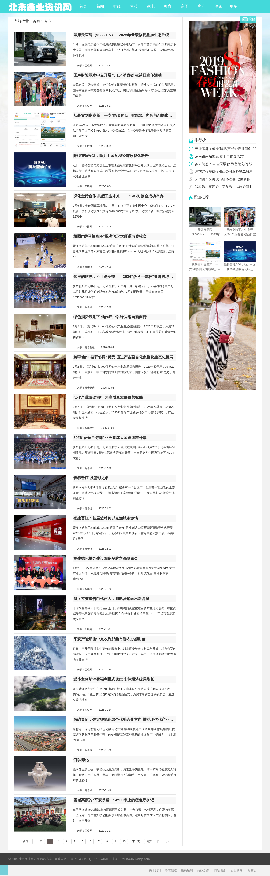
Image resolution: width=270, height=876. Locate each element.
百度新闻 (237, 870)
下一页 (136, 841)
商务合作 (203, 870)
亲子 (184, 6)
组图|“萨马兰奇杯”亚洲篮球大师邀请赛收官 (110, 236)
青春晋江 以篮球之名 (91, 478)
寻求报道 (171, 870)
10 (124, 841)
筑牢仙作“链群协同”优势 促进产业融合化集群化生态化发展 (123, 357)
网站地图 (220, 870)
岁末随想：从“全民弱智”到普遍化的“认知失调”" (230, 164)
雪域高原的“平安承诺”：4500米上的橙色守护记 (113, 800)
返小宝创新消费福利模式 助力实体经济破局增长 (113, 679)
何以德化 (81, 760)
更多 (235, 6)
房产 (201, 6)
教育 (167, 6)
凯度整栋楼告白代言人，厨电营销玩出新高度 (111, 599)
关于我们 (155, 870)
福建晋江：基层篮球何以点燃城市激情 (105, 518)
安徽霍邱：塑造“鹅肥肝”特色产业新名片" (225, 149)
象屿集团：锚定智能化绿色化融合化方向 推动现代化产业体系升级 (124, 719)
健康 (218, 6)
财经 (117, 6)
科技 (134, 6)
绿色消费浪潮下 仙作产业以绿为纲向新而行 (110, 317)
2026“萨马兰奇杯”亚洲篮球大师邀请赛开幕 (109, 438)
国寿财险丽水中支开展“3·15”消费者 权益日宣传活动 (117, 75)
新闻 (100, 6)
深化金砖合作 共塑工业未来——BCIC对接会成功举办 (118, 196)
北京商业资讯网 (40, 6)
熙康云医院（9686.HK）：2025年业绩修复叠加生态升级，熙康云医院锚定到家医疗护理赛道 (124, 35)
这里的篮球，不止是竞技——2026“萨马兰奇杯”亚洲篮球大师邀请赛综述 (124, 277)
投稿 (251, 19)
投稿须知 (187, 870)
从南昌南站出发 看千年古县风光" (219, 156)
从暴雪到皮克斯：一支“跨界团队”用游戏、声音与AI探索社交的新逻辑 (124, 115)
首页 (83, 6)
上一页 (38, 841)
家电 (151, 6)
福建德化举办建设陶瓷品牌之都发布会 (105, 558)
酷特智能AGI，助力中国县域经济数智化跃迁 (110, 156)
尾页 (149, 841)
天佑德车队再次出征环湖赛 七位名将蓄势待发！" (231, 179)
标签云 (252, 870)
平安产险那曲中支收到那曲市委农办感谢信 (109, 639)
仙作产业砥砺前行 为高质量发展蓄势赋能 (108, 397)
